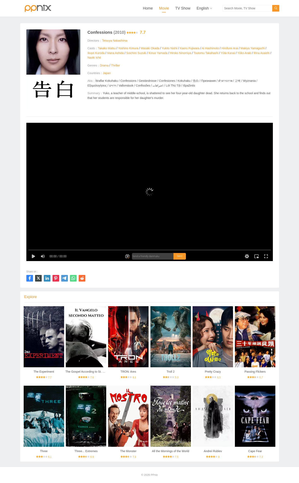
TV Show (182, 8)
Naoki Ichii (94, 57)
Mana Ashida (115, 53)
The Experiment (44, 371)
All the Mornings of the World (170, 451)
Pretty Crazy (213, 371)
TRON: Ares (128, 371)
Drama (104, 65)
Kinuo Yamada (158, 53)
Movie (164, 8)
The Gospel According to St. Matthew (89, 371)
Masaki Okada (150, 48)
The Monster (128, 451)
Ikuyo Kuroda (96, 53)
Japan (107, 73)
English (202, 8)
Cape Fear (255, 451)
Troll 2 (171, 371)
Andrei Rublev (213, 451)
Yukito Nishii (169, 48)
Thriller (115, 65)
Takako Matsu (107, 48)
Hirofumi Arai (229, 48)
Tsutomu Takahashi (206, 53)
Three (44, 451)
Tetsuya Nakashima (114, 40)
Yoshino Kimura (128, 48)
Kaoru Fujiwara (189, 48)
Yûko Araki (244, 53)
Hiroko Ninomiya (180, 53)
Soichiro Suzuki (136, 53)
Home (148, 8)
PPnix (154, 474)
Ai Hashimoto (210, 48)
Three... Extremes (86, 451)
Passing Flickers (255, 371)
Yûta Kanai (228, 53)
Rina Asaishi (262, 53)
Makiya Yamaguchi (252, 48)
